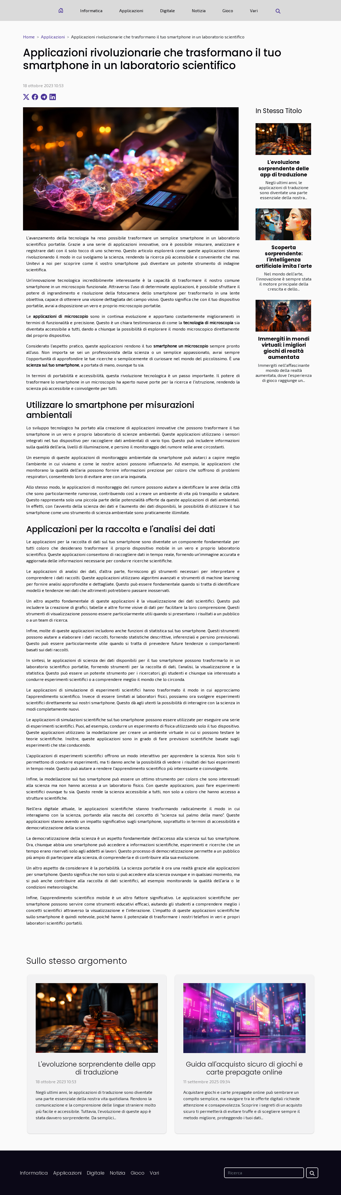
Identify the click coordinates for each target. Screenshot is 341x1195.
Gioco (227, 10)
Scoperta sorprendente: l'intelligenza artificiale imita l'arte (284, 256)
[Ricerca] (264, 1172)
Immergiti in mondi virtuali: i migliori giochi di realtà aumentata (283, 348)
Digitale (167, 10)
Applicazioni (131, 10)
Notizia (199, 10)
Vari (254, 10)
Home (29, 36)
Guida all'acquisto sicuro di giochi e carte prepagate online (244, 1068)
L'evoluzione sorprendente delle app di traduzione (283, 168)
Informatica (91, 10)
